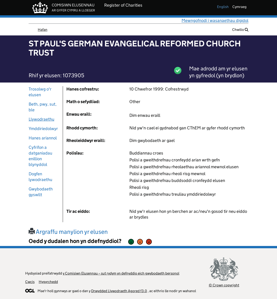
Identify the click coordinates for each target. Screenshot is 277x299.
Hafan (42, 29)
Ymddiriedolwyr (43, 128)
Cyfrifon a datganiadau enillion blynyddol (40, 156)
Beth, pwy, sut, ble (43, 106)
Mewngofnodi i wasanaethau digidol (215, 20)
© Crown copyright (224, 285)
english (223, 7)
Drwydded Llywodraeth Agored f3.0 (119, 291)
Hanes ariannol (43, 138)
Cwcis (30, 282)
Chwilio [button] (240, 29)
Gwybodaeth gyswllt (41, 191)
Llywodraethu (41, 119)
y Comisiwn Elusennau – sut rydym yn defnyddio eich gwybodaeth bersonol (121, 273)
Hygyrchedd (48, 282)
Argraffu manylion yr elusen (68, 231)
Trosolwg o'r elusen (40, 91)
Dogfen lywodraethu (40, 176)
